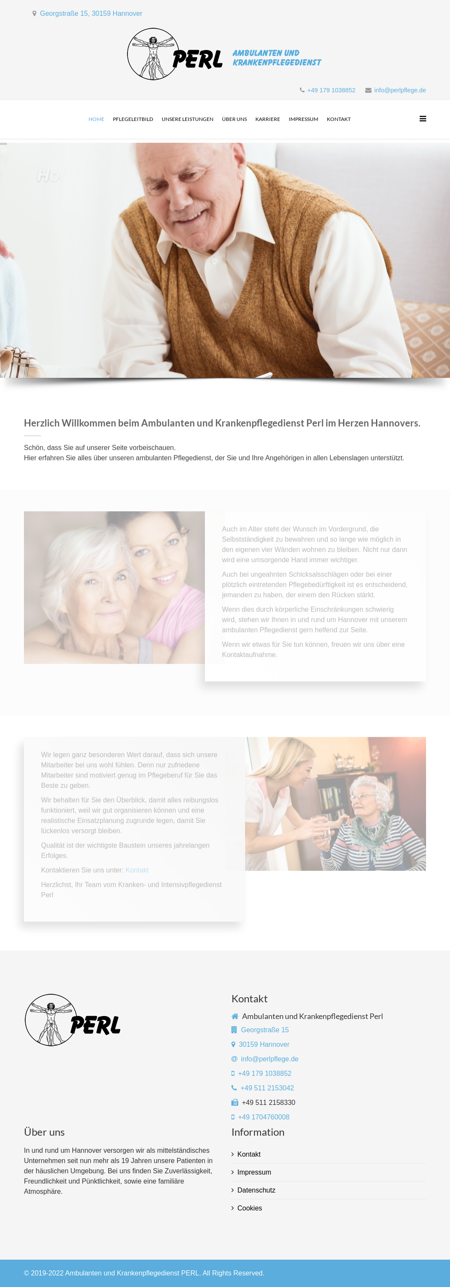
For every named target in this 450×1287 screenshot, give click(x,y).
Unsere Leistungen (187, 119)
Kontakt (339, 119)
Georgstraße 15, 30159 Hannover (91, 13)
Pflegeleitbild (133, 119)
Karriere (267, 119)
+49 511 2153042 (267, 1088)
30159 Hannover (264, 1044)
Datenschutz (256, 1190)
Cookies (249, 1208)
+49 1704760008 (263, 1117)
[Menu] (420, 119)
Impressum (303, 119)
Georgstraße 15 (265, 1030)
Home (96, 119)
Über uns (234, 119)
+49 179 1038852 (331, 90)
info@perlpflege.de (400, 90)
